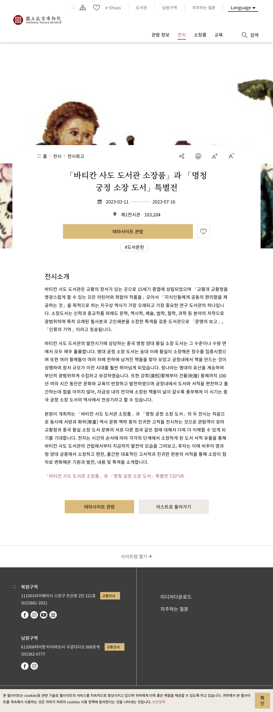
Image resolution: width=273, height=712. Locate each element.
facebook (25, 615)
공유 (181, 156)
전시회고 (75, 156)
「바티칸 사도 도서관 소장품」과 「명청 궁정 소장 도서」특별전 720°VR (114, 476)
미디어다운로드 (176, 596)
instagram (34, 615)
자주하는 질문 (174, 608)
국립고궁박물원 (37, 19)
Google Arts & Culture (53, 615)
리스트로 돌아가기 (173, 506)
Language (241, 7)
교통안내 (108, 595)
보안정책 (158, 701)
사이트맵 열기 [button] (134, 556)
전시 (57, 156)
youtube (43, 615)
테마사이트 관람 (128, 231)
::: (73, 7)
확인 (262, 700)
